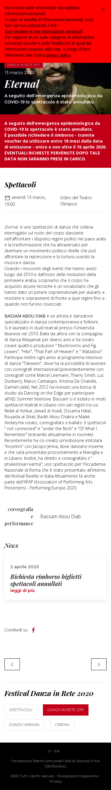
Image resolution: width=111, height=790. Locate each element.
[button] (103, 9)
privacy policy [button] (58, 55)
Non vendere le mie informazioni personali (43, 31)
